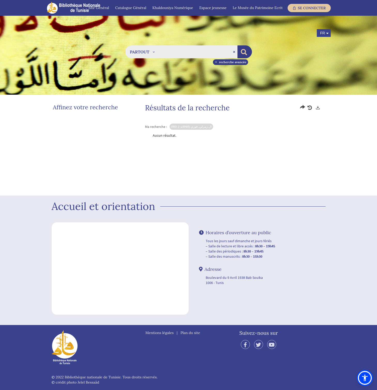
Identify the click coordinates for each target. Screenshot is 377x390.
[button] (142, 51)
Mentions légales (159, 332)
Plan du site (190, 332)
